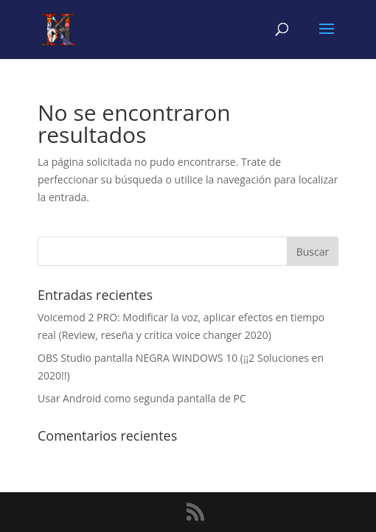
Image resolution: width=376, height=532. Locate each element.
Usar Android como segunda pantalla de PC (142, 398)
